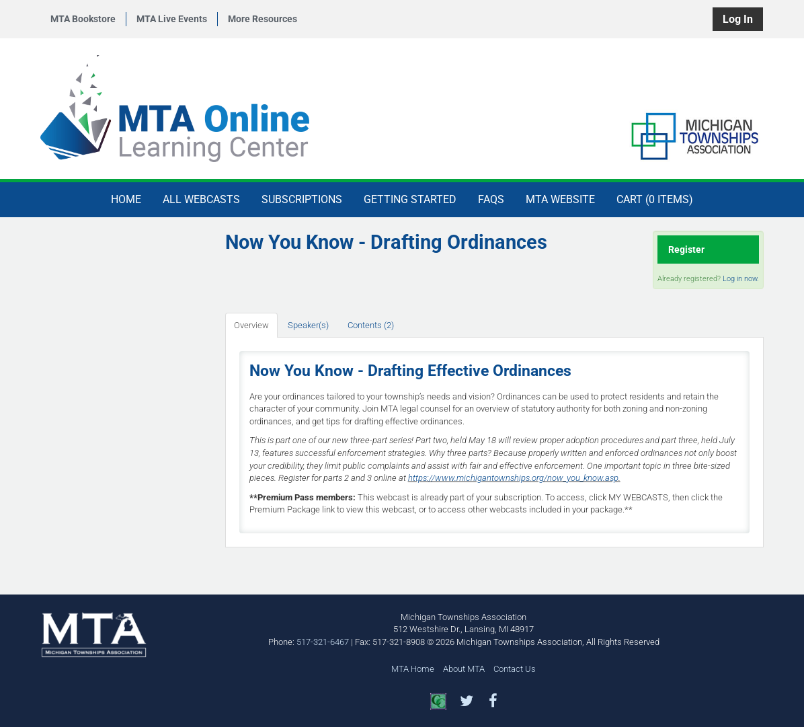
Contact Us (514, 669)
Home (126, 199)
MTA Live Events (171, 18)
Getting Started (410, 199)
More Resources (262, 18)
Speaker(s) (308, 325)
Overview (251, 325)
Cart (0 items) (654, 199)
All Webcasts (201, 199)
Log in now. (741, 278)
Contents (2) (371, 325)
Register (686, 249)
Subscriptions (302, 199)
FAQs (491, 199)
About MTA (464, 669)
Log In (738, 19)
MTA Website (560, 199)
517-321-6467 (322, 642)
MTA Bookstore (83, 18)
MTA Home (412, 669)
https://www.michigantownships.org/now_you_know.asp (513, 478)
